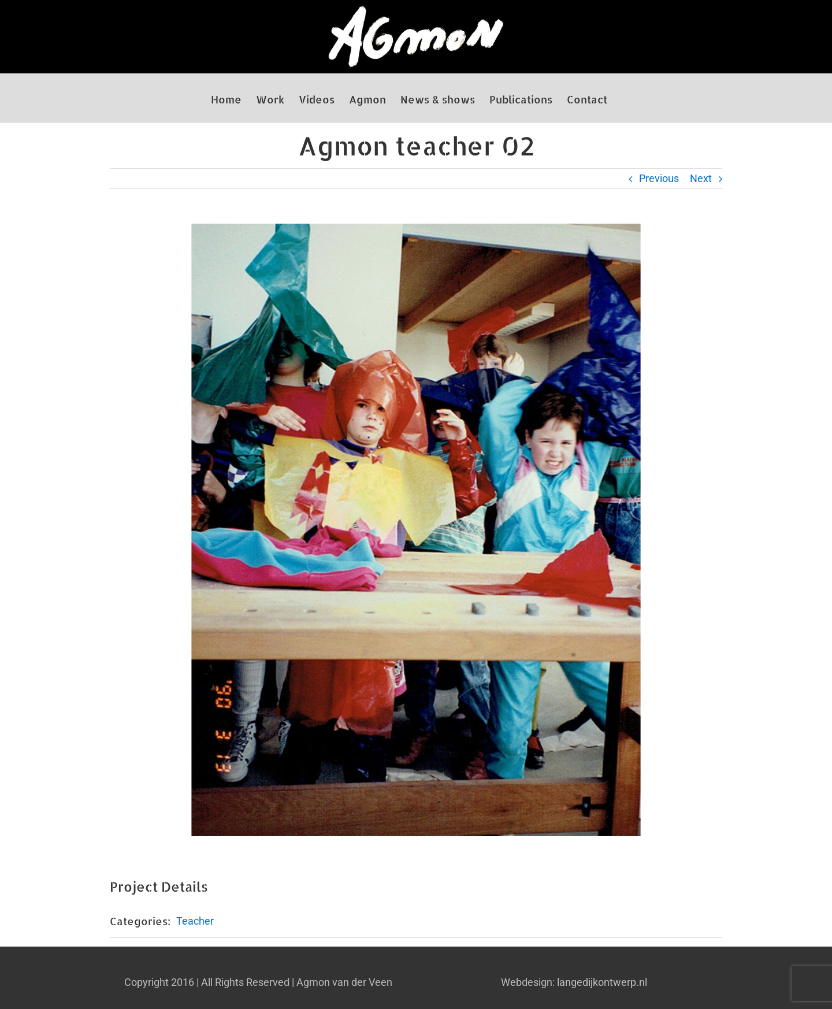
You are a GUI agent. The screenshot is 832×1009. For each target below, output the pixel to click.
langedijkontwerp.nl (602, 982)
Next (701, 178)
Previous (659, 178)
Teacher (195, 921)
